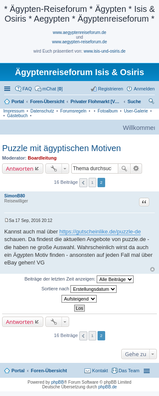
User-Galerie (136, 111)
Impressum (13, 111)
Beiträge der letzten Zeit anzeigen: (79, 279)
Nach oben (152, 269)
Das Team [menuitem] (129, 370)
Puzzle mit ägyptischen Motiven (61, 148)
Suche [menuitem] (152, 102)
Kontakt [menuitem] (100, 370)
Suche (124, 168)
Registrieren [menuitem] (110, 88)
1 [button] (92, 182)
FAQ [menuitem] (27, 88)
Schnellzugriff (8, 89)
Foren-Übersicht (49, 370)
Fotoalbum (107, 111)
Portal (17, 101)
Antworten (19, 168)
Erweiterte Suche (136, 168)
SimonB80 (14, 196)
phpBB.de (107, 387)
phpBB (57, 382)
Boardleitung (42, 157)
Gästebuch (17, 115)
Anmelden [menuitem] (144, 88)
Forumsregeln (73, 111)
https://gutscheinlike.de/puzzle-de (100, 231)
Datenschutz (42, 111)
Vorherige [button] (83, 182)
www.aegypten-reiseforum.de (79, 41)
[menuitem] (49, 89)
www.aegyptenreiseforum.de (79, 32)
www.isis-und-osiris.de (105, 51)
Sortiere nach (79, 289)
